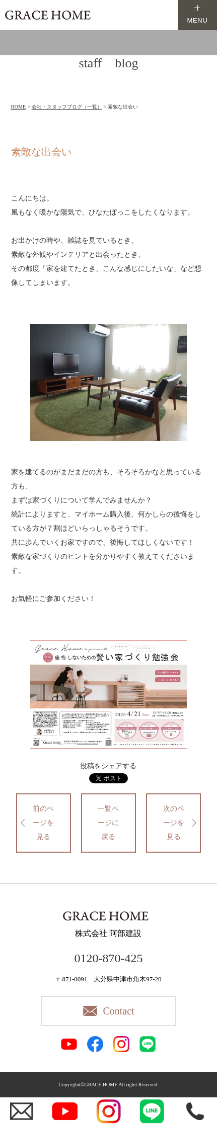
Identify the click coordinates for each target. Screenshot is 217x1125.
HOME (18, 107)
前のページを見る (43, 823)
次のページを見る (173, 823)
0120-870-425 (108, 958)
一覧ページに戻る (108, 823)
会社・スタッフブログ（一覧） (67, 107)
